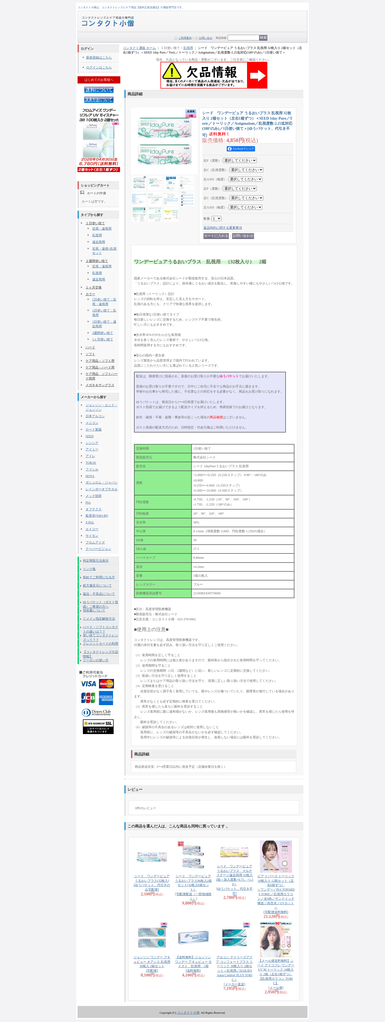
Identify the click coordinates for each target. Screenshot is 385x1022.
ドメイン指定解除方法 (99, 619)
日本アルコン (95, 416)
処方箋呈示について (97, 585)
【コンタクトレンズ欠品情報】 (100, 653)
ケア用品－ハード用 (100, 367)
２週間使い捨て (97, 261)
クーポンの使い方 (96, 660)
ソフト (90, 354)
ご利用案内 (185, 37)
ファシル (92, 469)
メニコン (92, 423)
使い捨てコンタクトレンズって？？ (100, 636)
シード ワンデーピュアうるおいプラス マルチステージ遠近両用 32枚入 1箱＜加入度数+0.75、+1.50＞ (234, 879)
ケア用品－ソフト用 (100, 361)
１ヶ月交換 (94, 287)
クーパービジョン (98, 549)
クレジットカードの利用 (100, 643)
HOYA (90, 476)
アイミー (92, 449)
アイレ (90, 456)
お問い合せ (205, 37)
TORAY (91, 463)
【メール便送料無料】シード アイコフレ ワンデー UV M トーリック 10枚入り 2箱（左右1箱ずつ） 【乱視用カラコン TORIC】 (275, 974)
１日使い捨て (95, 223)
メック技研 (94, 496)
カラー (90, 294)
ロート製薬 (94, 429)
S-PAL (90, 522)
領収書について (94, 610)
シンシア (92, 443)
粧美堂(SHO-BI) (97, 516)
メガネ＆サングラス (100, 385)
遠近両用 (98, 242)
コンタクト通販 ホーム (139, 48)
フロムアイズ (95, 542)
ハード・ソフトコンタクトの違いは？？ (100, 628)
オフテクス (94, 509)
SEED (90, 436)
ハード (90, 347)
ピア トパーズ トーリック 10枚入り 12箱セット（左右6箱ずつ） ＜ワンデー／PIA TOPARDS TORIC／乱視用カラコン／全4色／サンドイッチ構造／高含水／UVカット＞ (276, 894)
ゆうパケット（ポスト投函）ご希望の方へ (100, 603)
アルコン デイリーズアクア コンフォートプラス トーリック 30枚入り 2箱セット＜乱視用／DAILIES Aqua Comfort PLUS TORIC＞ (234, 970)
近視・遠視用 (101, 228)
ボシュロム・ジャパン (102, 482)
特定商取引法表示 (96, 561)
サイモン (92, 536)
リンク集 (89, 569)
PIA (88, 502)
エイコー (92, 529)
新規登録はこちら (99, 57)
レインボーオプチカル (102, 489)
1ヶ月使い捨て (102, 339)
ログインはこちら (99, 67)
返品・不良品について (99, 594)
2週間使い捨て (102, 333)
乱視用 (97, 235)
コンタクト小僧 (188, 1013)
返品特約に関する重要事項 (222, 228)
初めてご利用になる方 (99, 577)
